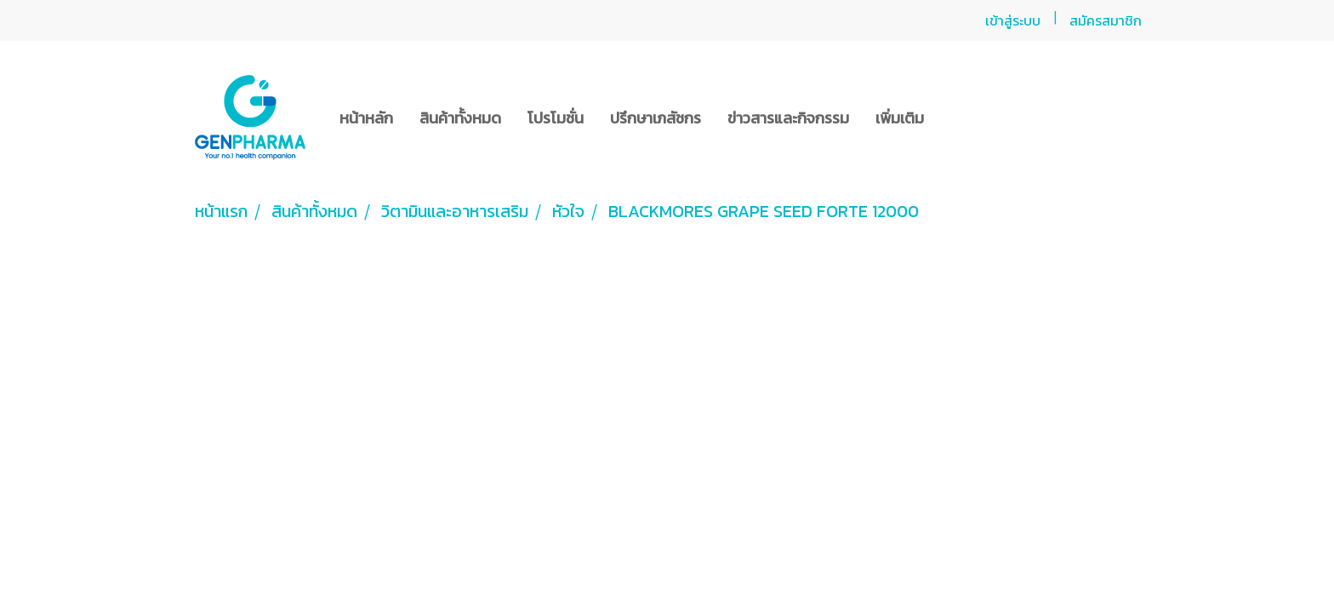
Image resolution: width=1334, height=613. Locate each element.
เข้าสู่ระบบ (1012, 20)
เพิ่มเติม (899, 117)
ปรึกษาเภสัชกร (655, 117)
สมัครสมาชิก (1105, 20)
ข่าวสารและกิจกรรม (788, 117)
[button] (952, 117)
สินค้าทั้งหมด (460, 117)
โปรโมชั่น (555, 117)
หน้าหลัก (366, 117)
